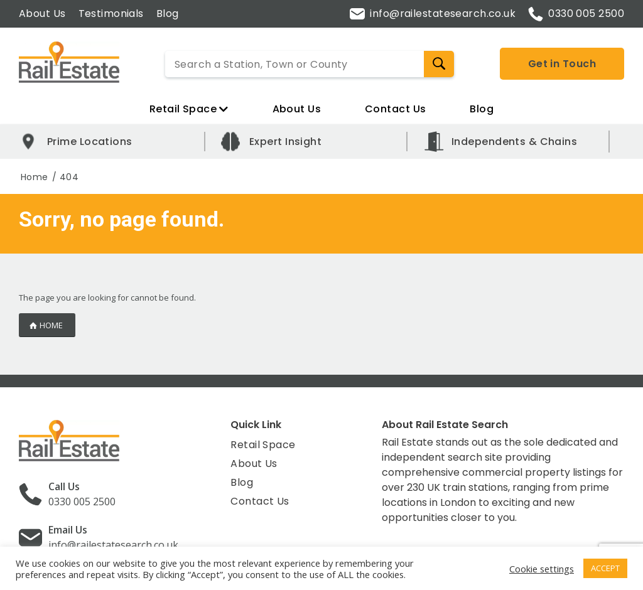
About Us (42, 13)
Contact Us (395, 109)
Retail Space (189, 109)
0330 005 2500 (576, 13)
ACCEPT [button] (605, 568)
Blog (167, 13)
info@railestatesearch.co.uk (433, 13)
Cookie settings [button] (541, 568)
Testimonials (111, 13)
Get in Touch (562, 63)
